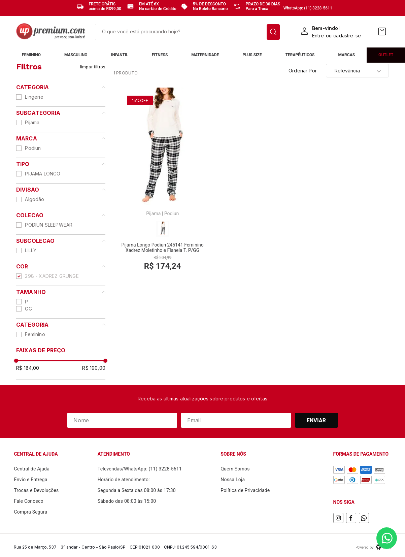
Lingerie (34, 97)
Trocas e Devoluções (36, 490)
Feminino (35, 334)
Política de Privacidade (245, 490)
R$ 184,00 (27, 368)
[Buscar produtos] (273, 32)
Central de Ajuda (31, 468)
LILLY (30, 250)
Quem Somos (235, 468)
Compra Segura (30, 512)
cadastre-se (347, 35)
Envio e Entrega (30, 479)
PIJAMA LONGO (42, 173)
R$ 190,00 (93, 368)
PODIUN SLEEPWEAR (48, 225)
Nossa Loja (233, 479)
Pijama (32, 122)
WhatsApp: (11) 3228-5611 (307, 8)
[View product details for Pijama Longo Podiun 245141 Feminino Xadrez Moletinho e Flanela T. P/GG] (162, 183)
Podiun (33, 148)
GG (28, 309)
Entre (318, 35)
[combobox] (187, 32)
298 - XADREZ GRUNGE (51, 276)
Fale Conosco (28, 501)
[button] (60, 325)
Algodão (34, 199)
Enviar (316, 420)
